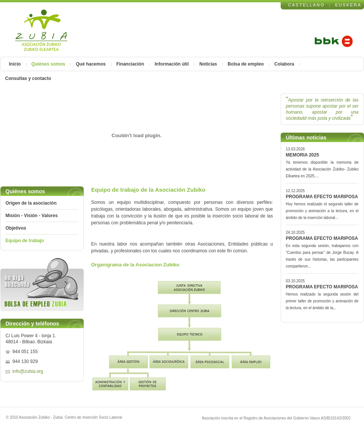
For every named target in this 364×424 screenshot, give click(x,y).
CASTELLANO (306, 5)
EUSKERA (348, 5)
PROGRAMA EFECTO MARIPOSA (322, 196)
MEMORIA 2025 (302, 155)
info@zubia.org (27, 371)
